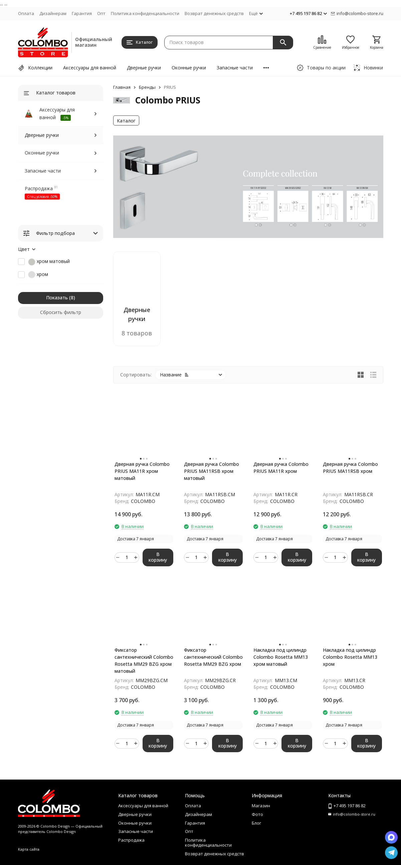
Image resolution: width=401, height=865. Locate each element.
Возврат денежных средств (214, 13)
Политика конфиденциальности (145, 13)
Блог (256, 823)
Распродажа (39, 188)
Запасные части (235, 67)
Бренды (147, 87)
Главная (122, 87)
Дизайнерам (52, 13)
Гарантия (82, 13)
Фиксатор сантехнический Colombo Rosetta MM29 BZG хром (213, 657)
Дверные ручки (144, 67)
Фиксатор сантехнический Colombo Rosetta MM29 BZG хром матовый (144, 660)
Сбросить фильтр (60, 312)
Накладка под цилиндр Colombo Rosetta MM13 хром (350, 657)
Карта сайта (28, 849)
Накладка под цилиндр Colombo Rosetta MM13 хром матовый (280, 657)
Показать (57, 297)
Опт (101, 13)
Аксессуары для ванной (89, 67)
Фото (257, 814)
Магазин (261, 806)
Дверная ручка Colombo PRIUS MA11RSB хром (350, 467)
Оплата (26, 13)
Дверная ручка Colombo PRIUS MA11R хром (281, 467)
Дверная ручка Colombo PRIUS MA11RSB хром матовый (211, 471)
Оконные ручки (189, 67)
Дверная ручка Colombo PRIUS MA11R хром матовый (142, 471)
